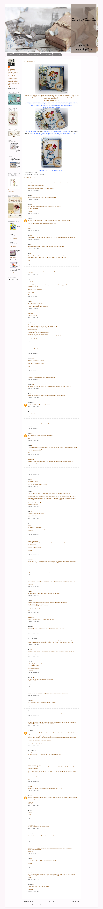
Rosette (29, 559)
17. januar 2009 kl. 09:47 (33, 370)
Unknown (30, 218)
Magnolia (30, 174)
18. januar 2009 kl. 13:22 (33, 781)
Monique (30, 626)
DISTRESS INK (34, 54)
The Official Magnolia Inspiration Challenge (15, 160)
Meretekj (30, 411)
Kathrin (12, 223)
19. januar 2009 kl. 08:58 (33, 841)
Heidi (29, 858)
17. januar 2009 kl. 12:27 (33, 506)
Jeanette (30, 384)
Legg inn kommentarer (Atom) (36, 904)
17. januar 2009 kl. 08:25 (33, 340)
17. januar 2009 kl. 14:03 (33, 554)
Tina (29, 235)
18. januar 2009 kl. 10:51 (33, 745)
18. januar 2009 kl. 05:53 (33, 715)
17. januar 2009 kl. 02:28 (33, 248)
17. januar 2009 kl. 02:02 (33, 239)
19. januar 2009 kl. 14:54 (33, 867)
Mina (29, 244)
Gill (28, 846)
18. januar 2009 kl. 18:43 (33, 828)
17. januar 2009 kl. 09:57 (33, 379)
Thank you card (43, 174)
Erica (29, 795)
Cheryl (29, 710)
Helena (29, 700)
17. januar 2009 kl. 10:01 (33, 397)
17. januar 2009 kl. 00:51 (33, 199)
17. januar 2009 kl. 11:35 (33, 474)
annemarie (30, 345)
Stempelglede (40, 131)
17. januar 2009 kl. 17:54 (33, 595)
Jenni (29, 511)
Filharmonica (31, 823)
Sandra (29, 204)
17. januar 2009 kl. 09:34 (33, 353)
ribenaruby (30, 402)
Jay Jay (11, 234)
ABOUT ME (57, 54)
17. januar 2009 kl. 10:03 (33, 406)
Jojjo (29, 301)
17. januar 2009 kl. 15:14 (33, 574)
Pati (29, 279)
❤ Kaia (29, 649)
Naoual (29, 420)
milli (29, 539)
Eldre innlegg (75, 901)
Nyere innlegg (28, 901)
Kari (29, 433)
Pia (28, 393)
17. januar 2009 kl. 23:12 (33, 672)
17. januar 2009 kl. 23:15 (33, 686)
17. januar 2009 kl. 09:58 (33, 388)
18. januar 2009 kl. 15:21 (33, 805)
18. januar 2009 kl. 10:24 (33, 725)
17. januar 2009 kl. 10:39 (33, 465)
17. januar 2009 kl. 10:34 (33, 440)
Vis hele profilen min (12, 88)
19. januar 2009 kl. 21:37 (33, 879)
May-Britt (30, 810)
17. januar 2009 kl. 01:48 (33, 230)
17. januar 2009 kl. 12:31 (33, 518)
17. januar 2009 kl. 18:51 (33, 612)
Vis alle (19, 273)
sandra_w (30, 358)
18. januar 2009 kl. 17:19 (33, 818)
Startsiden (51, 901)
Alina (29, 579)
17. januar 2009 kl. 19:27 (33, 644)
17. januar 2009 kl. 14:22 (33, 564)
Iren (29, 591)
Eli (28, 180)
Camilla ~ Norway (14, 143)
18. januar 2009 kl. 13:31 (33, 790)
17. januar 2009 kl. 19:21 (33, 633)
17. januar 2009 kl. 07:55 (33, 308)
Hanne (29, 491)
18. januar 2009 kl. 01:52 (33, 706)
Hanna (29, 523)
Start (10, 54)
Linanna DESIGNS (32, 638)
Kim (29, 269)
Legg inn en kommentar (31, 894)
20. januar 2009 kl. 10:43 (33, 891)
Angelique (30, 470)
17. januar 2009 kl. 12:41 (33, 534)
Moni (29, 375)
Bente (29, 872)
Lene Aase (30, 677)
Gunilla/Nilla (31, 730)
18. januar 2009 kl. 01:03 (33, 695)
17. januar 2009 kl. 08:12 (33, 317)
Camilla (29, 322)
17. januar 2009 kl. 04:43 (33, 264)
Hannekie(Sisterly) (32, 750)
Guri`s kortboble (14, 249)
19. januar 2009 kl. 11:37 (33, 853)
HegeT (29, 600)
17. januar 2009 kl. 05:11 (33, 274)
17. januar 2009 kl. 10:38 (33, 454)
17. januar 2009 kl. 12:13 (33, 486)
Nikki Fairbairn (31, 691)
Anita (29, 479)
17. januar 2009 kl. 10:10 (33, 416)
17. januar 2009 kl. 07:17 (33, 296)
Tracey (29, 195)
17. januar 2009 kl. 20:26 (33, 656)
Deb (29, 786)
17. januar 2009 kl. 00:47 (33, 190)
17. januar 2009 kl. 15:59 (33, 586)
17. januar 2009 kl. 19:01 (33, 621)
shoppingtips (74, 131)
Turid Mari (30, 661)
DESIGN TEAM (46, 54)
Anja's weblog (31, 833)
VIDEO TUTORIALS (21, 54)
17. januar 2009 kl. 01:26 (33, 213)
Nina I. (29, 445)
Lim (29, 253)
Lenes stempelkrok (32, 763)
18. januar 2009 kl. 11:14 (33, 758)
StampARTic (28, 133)
